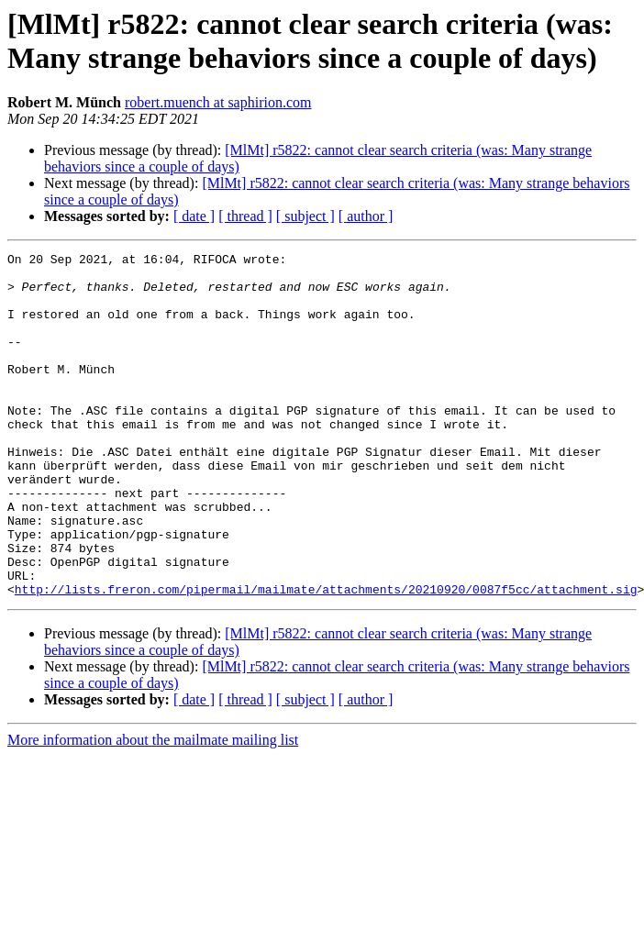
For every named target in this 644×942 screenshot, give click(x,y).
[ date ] (194, 216)
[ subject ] (305, 216)
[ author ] (366, 216)
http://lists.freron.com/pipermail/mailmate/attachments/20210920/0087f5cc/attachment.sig (326, 657)
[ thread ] (245, 216)
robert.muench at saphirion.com (218, 102)
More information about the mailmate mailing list (152, 808)
